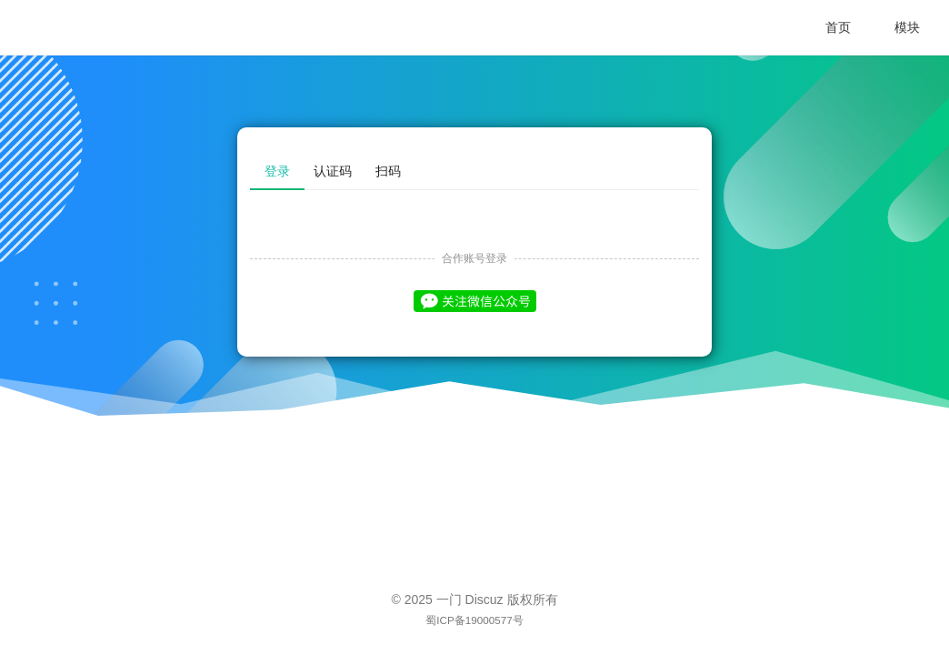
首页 (838, 27)
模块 (907, 27)
